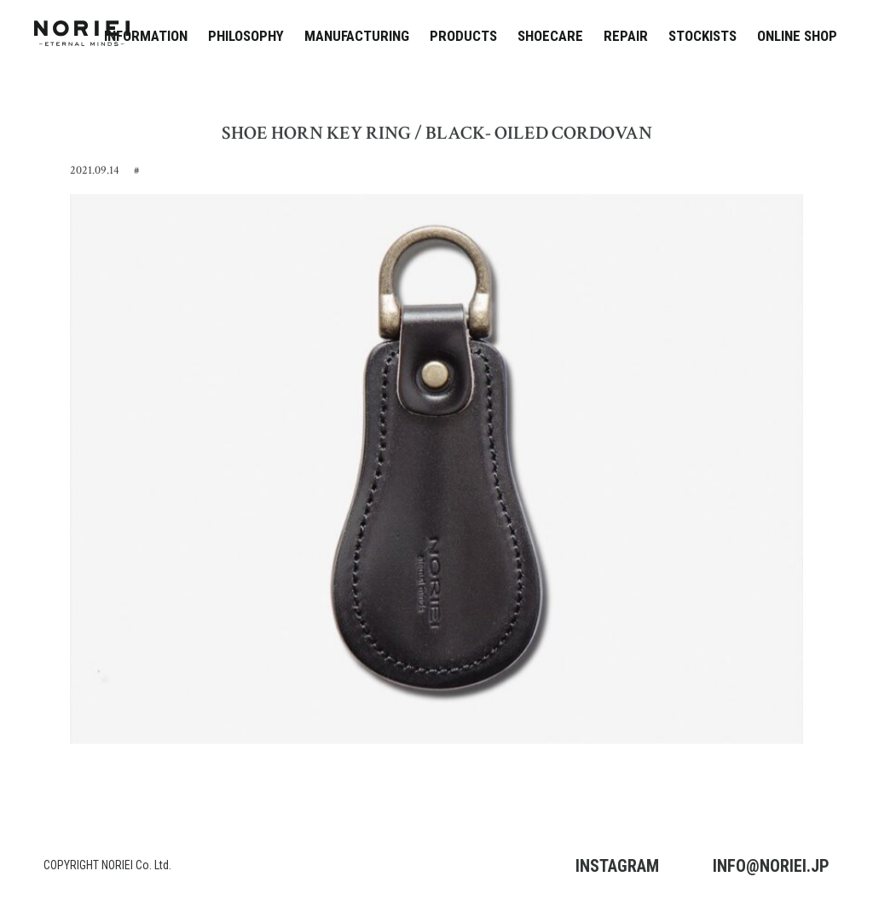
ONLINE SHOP (797, 35)
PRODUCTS (463, 35)
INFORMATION (146, 35)
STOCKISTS (702, 35)
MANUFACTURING (356, 35)
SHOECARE (550, 35)
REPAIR (626, 35)
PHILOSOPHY (246, 35)
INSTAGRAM (617, 866)
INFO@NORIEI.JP (771, 866)
